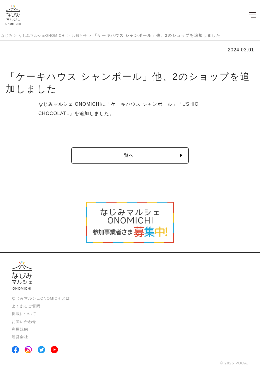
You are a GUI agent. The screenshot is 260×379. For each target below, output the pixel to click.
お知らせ (79, 36)
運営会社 (20, 337)
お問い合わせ (24, 321)
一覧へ (126, 155)
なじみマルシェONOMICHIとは (41, 298)
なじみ (7, 36)
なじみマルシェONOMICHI (42, 36)
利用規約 (20, 329)
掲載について (24, 314)
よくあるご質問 (26, 306)
